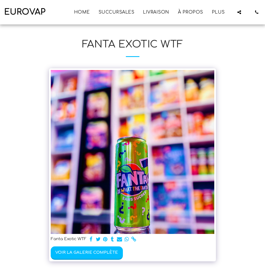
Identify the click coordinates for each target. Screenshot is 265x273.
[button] (239, 12)
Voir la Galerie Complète (86, 252)
